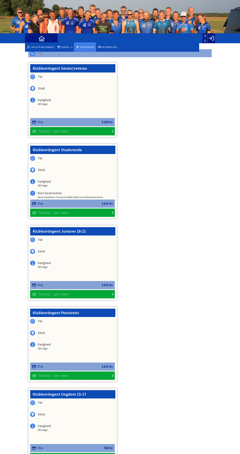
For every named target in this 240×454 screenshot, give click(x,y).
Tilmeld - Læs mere (53, 132)
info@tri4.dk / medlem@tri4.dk (48, 429)
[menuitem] (30, 38)
